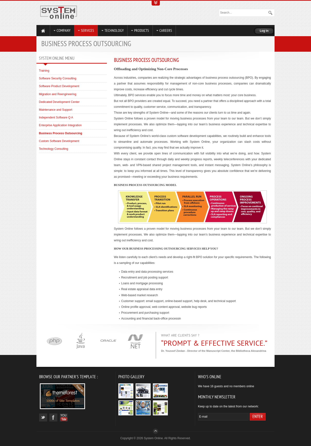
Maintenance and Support (55, 109)
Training (44, 70)
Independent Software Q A (56, 117)
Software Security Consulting (57, 78)
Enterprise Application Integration (60, 125)
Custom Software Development (59, 141)
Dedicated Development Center (59, 102)
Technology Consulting (53, 149)
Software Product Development (59, 86)
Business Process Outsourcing (146, 60)
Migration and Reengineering (57, 94)
